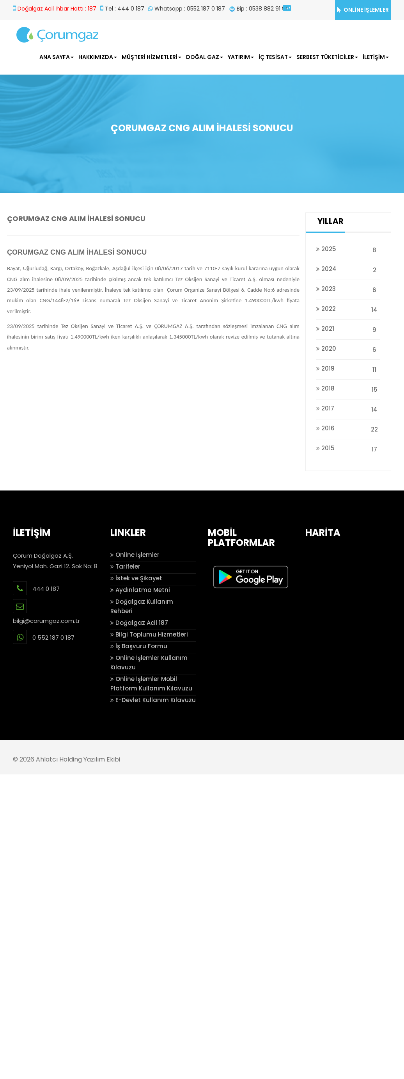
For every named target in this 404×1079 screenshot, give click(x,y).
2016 (348, 428)
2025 (348, 249)
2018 (348, 388)
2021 (348, 328)
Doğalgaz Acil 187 (139, 623)
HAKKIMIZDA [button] (97, 57)
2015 (348, 448)
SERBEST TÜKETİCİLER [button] (327, 57)
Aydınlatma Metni (140, 590)
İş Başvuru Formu (138, 646)
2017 (348, 408)
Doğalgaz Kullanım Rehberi (141, 606)
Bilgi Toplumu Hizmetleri (149, 634)
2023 (348, 289)
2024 (348, 269)
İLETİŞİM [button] (376, 57)
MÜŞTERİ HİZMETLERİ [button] (151, 57)
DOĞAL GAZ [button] (204, 57)
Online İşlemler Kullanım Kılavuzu (149, 662)
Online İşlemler (134, 555)
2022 (348, 308)
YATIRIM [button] (241, 57)
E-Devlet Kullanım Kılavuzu (153, 700)
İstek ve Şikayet (136, 578)
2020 (348, 348)
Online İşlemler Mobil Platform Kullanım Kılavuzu (151, 683)
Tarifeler (125, 566)
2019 (348, 368)
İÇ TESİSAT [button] (275, 57)
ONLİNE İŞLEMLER (363, 10)
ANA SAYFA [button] (56, 57)
